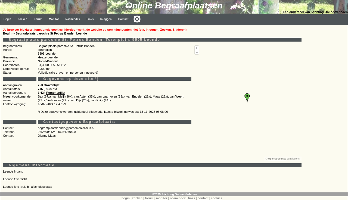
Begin (7, 19)
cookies (216, 198)
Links (90, 19)
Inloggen (106, 19)
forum (149, 198)
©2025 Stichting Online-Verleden (174, 194)
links (191, 198)
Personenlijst (55, 92)
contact (203, 198)
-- (197, 52)
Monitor (54, 19)
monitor (161, 198)
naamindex (178, 198)
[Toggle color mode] (137, 19)
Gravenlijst (52, 85)
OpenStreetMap (277, 158)
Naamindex (73, 19)
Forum (38, 19)
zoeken (137, 198)
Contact (123, 19)
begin (126, 198)
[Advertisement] (326, 106)
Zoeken (22, 19)
